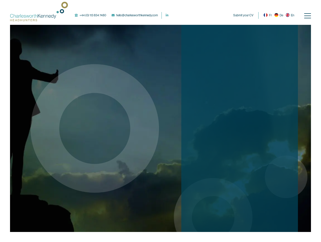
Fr (268, 15)
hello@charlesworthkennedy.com (137, 15)
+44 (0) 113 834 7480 (92, 15)
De (278, 15)
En (290, 15)
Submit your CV (243, 15)
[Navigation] (307, 15)
